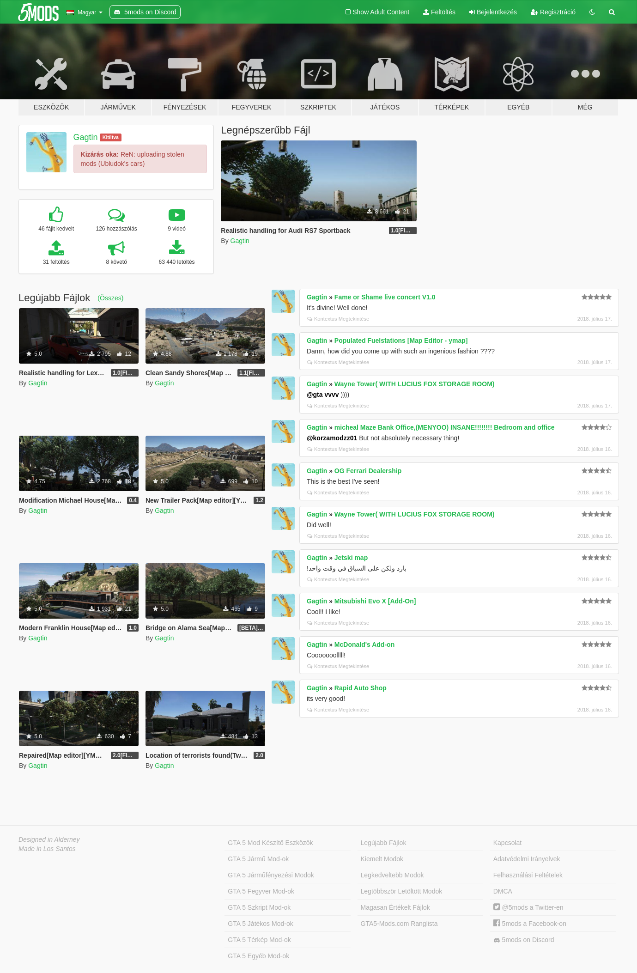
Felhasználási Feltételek (528, 875)
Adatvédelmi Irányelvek (526, 859)
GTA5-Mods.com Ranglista (399, 923)
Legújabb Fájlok (383, 842)
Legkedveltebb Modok (392, 875)
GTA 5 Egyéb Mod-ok (258, 956)
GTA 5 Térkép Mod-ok (259, 939)
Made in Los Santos (47, 848)
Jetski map (351, 557)
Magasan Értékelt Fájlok (395, 907)
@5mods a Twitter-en (528, 907)
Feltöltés (439, 12)
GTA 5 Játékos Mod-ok (260, 923)
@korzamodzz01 (332, 438)
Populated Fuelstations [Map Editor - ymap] (401, 340)
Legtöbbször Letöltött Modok (402, 891)
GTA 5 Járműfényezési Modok (271, 875)
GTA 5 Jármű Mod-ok (258, 859)
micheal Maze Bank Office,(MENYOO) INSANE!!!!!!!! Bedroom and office (444, 427)
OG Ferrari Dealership (368, 470)
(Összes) (110, 298)
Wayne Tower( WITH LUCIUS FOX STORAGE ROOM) (414, 384)
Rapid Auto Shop (360, 688)
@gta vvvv (323, 394)
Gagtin (85, 137)
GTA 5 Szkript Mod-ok (259, 907)
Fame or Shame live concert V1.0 (385, 297)
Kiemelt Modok (382, 859)
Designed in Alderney (49, 839)
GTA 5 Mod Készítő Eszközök (270, 842)
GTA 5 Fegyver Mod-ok (261, 891)
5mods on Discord (523, 940)
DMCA (502, 891)
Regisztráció (553, 12)
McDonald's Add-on (364, 644)
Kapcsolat (507, 842)
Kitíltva (111, 137)
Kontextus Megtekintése (338, 319)
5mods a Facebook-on (529, 923)
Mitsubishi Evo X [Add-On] (375, 601)
